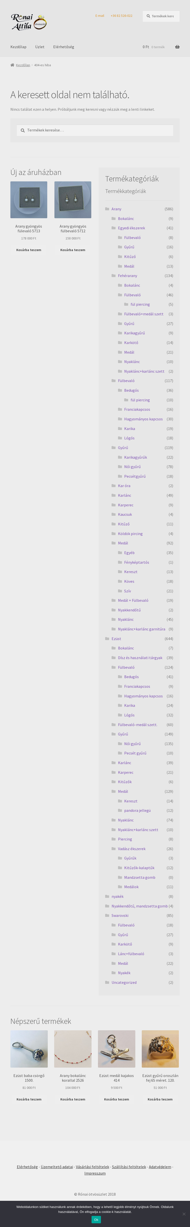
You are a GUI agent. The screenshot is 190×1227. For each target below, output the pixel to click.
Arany (116, 208)
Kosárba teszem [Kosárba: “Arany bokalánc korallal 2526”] (72, 1099)
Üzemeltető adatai (57, 1166)
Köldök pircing (130, 533)
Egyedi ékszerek (131, 227)
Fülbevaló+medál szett (144, 313)
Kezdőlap (18, 46)
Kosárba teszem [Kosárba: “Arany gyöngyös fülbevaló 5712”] (72, 250)
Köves (129, 581)
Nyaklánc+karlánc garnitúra (141, 628)
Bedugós (131, 390)
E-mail (99, 15)
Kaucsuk (125, 514)
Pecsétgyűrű (135, 476)
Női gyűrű (132, 466)
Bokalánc (126, 218)
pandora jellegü (137, 810)
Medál (129, 266)
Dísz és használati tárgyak (140, 657)
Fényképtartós (136, 562)
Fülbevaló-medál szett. (137, 724)
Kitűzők (125, 781)
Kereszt (131, 571)
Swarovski (120, 915)
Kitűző (130, 256)
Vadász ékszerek (131, 848)
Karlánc (124, 495)
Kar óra (124, 485)
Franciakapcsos (137, 409)
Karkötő (131, 342)
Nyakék (124, 972)
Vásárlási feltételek (92, 1166)
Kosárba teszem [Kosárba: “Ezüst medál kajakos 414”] (116, 1099)
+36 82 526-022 (121, 15)
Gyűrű (129, 246)
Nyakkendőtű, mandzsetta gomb (140, 906)
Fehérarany (127, 275)
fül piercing (140, 304)
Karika (129, 428)
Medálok (131, 886)
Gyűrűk (130, 858)
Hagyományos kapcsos (143, 418)
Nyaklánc (132, 361)
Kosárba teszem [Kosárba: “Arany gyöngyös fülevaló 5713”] (28, 250)
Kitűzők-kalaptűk (139, 867)
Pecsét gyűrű (135, 753)
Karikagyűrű (134, 332)
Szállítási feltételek (129, 1166)
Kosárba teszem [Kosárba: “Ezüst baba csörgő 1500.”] (29, 1099)
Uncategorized (124, 982)
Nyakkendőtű (129, 609)
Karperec (125, 504)
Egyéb (129, 552)
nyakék (117, 896)
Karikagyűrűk (135, 457)
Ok (96, 1220)
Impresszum (95, 1173)
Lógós (129, 437)
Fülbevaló (132, 237)
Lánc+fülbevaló (131, 953)
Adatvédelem (160, 1166)
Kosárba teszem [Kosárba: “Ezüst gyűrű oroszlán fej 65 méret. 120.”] (160, 1099)
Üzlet (40, 46)
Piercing (125, 839)
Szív (127, 590)
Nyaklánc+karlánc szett (144, 371)
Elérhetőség (63, 46)
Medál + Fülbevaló (133, 600)
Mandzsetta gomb (139, 877)
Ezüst (116, 638)
